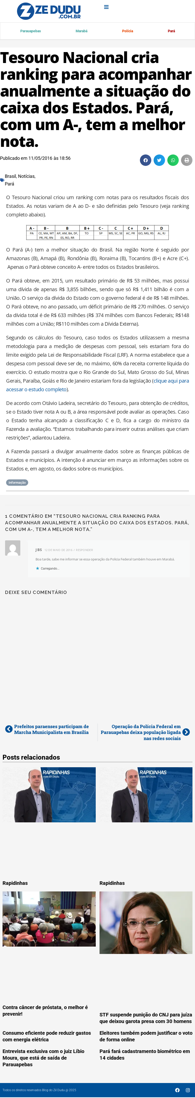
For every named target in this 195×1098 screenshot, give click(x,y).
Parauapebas (30, 31)
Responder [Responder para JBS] (84, 551)
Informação (17, 483)
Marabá (81, 31)
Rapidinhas (15, 884)
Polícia (127, 31)
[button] (145, 161)
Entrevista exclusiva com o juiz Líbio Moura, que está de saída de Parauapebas (43, 1058)
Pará (170, 31)
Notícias (26, 177)
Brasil (10, 177)
